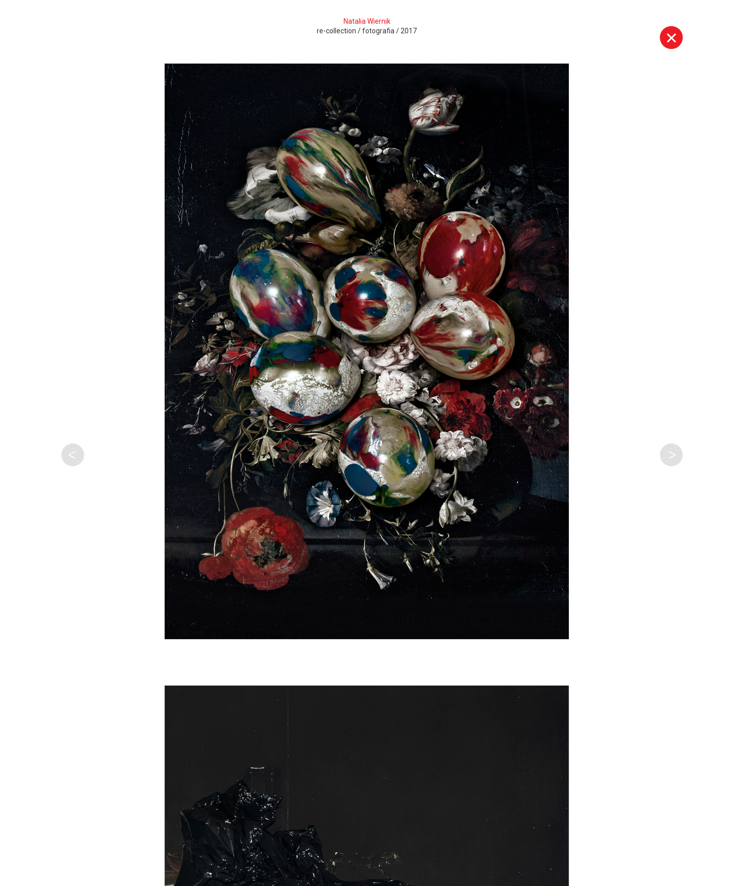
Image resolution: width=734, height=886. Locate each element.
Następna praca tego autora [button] (671, 454)
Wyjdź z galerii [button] (671, 37)
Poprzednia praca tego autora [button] (72, 454)
